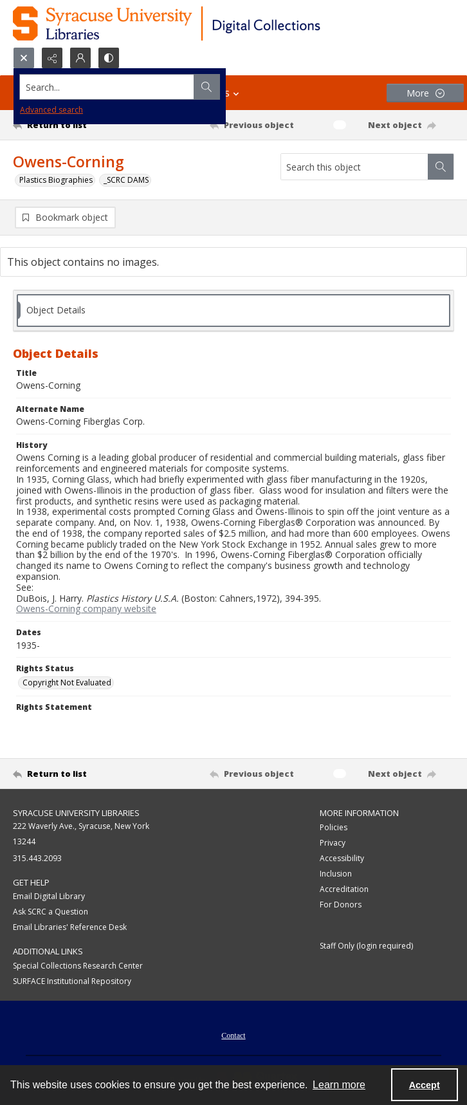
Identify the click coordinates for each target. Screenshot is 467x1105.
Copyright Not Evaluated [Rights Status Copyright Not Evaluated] (67, 683)
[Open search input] (24, 58)
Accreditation (344, 890)
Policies (333, 828)
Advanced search (51, 109)
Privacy (332, 844)
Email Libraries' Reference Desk (70, 928)
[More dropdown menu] (425, 93)
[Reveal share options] (52, 58)
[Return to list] (70, 125)
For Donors (341, 905)
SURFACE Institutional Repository (72, 982)
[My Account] (80, 58)
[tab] (233, 311)
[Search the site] (188, 87)
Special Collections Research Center (78, 966)
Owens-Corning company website (86, 610)
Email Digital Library (49, 897)
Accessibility (342, 859)
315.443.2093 (37, 859)
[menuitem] (233, 1035)
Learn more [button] (339, 1084)
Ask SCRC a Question (50, 912)
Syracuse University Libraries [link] (76, 814)
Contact (233, 1036)
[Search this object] (354, 167)
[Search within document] (440, 167)
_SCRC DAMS (126, 179)
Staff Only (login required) (366, 947)
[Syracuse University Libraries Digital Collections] (204, 23)
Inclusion (336, 874)
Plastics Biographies (56, 179)
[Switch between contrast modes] (108, 58)
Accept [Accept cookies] (424, 1085)
